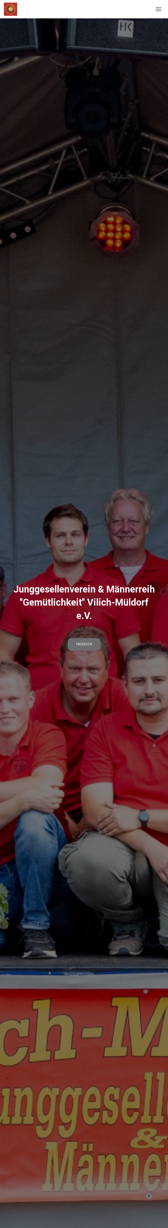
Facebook (84, 644)
